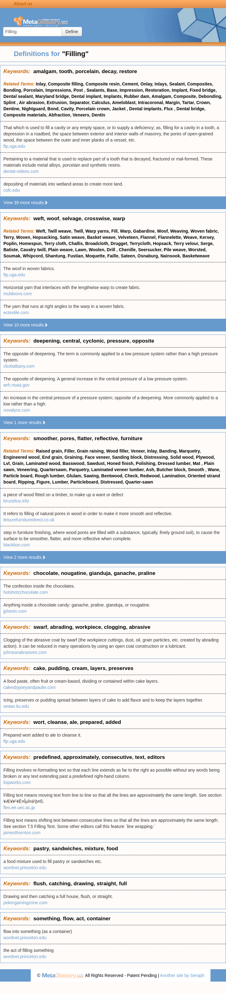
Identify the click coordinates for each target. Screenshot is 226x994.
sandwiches (67, 849)
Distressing (156, 457)
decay (109, 71)
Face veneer (97, 457)
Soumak (11, 255)
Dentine (11, 108)
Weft (40, 231)
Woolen (96, 249)
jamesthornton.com (21, 832)
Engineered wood (21, 457)
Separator (79, 102)
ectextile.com (16, 312)
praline (147, 573)
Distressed (112, 481)
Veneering (27, 469)
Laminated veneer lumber (117, 469)
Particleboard (84, 481)
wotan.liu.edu (16, 706)
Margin (172, 102)
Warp (125, 231)
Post (79, 90)
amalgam (44, 71)
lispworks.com (17, 782)
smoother (45, 438)
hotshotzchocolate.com (25, 592)
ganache (124, 573)
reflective (106, 438)
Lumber (60, 481)
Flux (169, 108)
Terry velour (186, 243)
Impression (131, 90)
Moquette (95, 255)
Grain (18, 463)
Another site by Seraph (182, 975)
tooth (65, 71)
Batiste (10, 249)
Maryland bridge (52, 96)
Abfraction (59, 114)
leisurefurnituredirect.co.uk (28, 519)
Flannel (148, 237)
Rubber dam (136, 96)
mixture (93, 849)
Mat (197, 463)
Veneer (138, 451)
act (80, 919)
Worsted (197, 249)
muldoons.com (17, 293)
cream (79, 668)
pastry (41, 849)
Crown (203, 102)
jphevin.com (15, 611)
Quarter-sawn (139, 481)
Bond (53, 108)
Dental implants (145, 108)
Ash (150, 469)
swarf (40, 627)
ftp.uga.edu (14, 146)
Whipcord (33, 255)
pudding (58, 668)
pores (67, 438)
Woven (23, 237)
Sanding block (127, 457)
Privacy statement (174, 987)
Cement (130, 83)
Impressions (58, 90)
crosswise (97, 218)
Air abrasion (31, 102)
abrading (61, 627)
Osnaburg (148, 255)
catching (59, 884)
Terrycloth (140, 243)
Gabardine (144, 231)
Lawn (80, 249)
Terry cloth (55, 243)
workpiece (88, 627)
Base (112, 90)
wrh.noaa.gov (16, 385)
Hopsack (162, 243)
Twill (78, 231)
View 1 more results (24, 422)
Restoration (157, 90)
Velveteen (128, 237)
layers (98, 668)
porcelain (87, 71)
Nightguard (33, 108)
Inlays (161, 83)
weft (38, 218)
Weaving (179, 231)
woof (53, 218)
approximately (81, 757)
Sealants (96, 90)
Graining (74, 457)
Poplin (10, 243)
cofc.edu (11, 190)
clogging (115, 627)
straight (106, 884)
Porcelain (33, 90)
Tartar (188, 102)
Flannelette (169, 237)
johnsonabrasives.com (25, 652)
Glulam (73, 475)
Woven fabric (204, 231)
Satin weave (72, 237)
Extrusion (57, 102)
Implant (179, 90)
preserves (120, 668)
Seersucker (149, 249)
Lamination (173, 475)
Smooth (196, 469)
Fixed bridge (202, 90)
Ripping (26, 481)
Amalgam (161, 96)
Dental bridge (190, 108)
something (46, 919)
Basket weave (101, 237)
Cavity (67, 108)
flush (39, 884)
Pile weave (175, 249)
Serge (207, 243)
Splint (10, 102)
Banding (168, 451)
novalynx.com (16, 410)
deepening (46, 341)
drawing (84, 884)
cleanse (57, 722)
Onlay (146, 83)
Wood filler (117, 451)
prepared (91, 722)
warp (119, 218)
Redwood (150, 475)
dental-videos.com (21, 171)
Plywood (205, 457)
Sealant (177, 83)
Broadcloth (96, 243)
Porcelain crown (93, 108)
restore (128, 71)
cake (39, 668)
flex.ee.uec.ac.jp (19, 807)
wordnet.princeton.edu (25, 867)
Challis (76, 243)
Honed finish (120, 463)
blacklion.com (16, 544)
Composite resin (103, 83)
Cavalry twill (33, 249)
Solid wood (182, 457)
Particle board (17, 475)
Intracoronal (150, 102)
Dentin (98, 114)
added (113, 722)
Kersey (207, 237)
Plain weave (60, 249)
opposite (143, 341)
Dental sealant (18, 96)
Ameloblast (123, 102)
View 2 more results (24, 557)
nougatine (73, 573)
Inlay (41, 83)
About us (23, 3)
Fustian (75, 255)
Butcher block (170, 469)
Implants (113, 96)
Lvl (6, 463)
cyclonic (93, 341)
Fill (114, 231)
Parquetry (79, 469)
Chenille (127, 249)
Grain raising (90, 451)
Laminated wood (43, 463)
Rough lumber (49, 475)
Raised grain (49, 451)
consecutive (117, 757)
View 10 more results (25, 324)
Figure (43, 481)
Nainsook (170, 255)
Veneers (81, 114)
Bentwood (111, 475)
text (139, 757)
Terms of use (207, 987)
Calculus (101, 102)
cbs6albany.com (18, 366)
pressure (118, 341)
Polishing (145, 463)
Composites (199, 83)
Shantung (55, 255)
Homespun (30, 243)
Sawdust (96, 463)
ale (73, 722)
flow (68, 919)
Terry (8, 237)
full (123, 884)
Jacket (119, 108)
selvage (71, 218)
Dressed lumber (174, 463)
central (71, 341)
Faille (112, 255)
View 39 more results (25, 202)
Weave (190, 237)
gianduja (100, 573)
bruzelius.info (16, 500)
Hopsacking (45, 237)
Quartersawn (53, 469)
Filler (69, 451)
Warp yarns (97, 231)
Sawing (91, 475)
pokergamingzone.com (25, 902)
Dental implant (86, 96)
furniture (131, 438)
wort (38, 722)
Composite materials (24, 114)
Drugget (119, 243)
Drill (111, 249)
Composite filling (65, 83)
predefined (46, 757)
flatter (84, 438)
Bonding (12, 90)
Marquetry (189, 451)
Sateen (128, 255)
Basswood (73, 463)
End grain (52, 457)
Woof (162, 231)
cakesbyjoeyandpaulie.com (29, 687)
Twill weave (59, 231)
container (99, 919)
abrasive (139, 627)
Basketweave (196, 255)
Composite (185, 96)
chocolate (45, 573)
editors (156, 757)
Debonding (209, 96)
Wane (213, 469)
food (112, 849)
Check (131, 475)
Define (72, 31)
